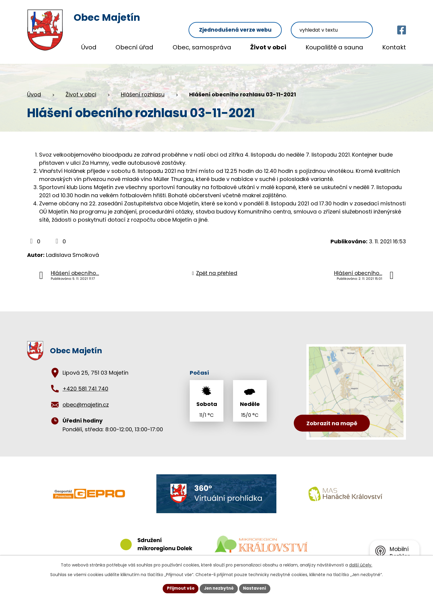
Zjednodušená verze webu (249, 18)
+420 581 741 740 (85, 383)
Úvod (89, 47)
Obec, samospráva (202, 47)
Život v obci (268, 47)
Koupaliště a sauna (334, 47)
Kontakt (394, 47)
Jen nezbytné (219, 588)
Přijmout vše (179, 588)
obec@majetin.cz (86, 399)
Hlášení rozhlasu (142, 88)
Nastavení (256, 588)
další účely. (360, 565)
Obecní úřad (134, 47)
